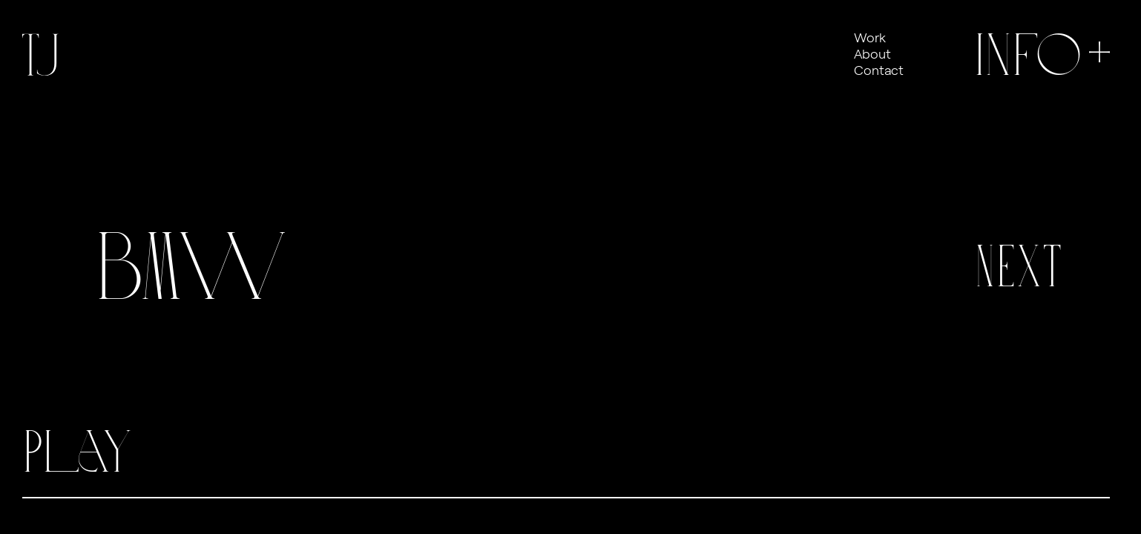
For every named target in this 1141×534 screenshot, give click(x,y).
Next (1018, 266)
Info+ (1045, 55)
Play (77, 452)
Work (870, 37)
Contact (879, 70)
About (872, 53)
